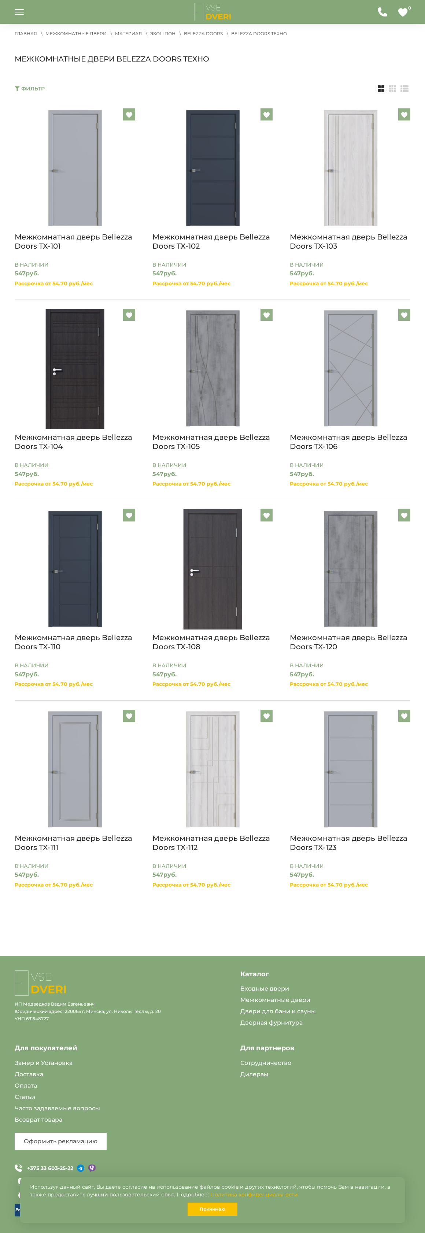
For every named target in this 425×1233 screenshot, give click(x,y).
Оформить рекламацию (60, 1141)
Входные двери (264, 988)
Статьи (25, 1096)
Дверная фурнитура (271, 1022)
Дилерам (254, 1074)
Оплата (26, 1085)
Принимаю (212, 1209)
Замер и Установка (44, 1062)
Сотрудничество (265, 1062)
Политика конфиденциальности (254, 1194)
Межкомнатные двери (275, 999)
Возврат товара (38, 1119)
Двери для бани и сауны (278, 1011)
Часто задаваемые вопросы (57, 1108)
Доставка (29, 1074)
